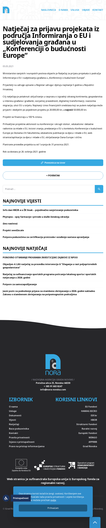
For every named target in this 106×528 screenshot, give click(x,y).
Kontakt (97, 9)
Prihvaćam (53, 508)
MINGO (93, 437)
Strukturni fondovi (86, 424)
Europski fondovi (88, 433)
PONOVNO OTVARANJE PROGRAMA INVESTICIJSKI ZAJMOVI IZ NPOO (40, 257)
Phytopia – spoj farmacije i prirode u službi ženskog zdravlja (36, 216)
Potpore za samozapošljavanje (20, 284)
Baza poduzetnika (19, 428)
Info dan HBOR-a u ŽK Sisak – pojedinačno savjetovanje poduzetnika (40, 210)
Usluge (75, 9)
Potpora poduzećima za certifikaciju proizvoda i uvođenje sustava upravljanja (46, 237)
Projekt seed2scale (13, 230)
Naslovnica (48, 9)
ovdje (53, 500)
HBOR (94, 419)
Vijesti (12, 419)
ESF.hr (94, 415)
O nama (63, 9)
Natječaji (14, 424)
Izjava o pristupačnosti (22, 441)
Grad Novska (90, 446)
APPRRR (93, 441)
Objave (86, 9)
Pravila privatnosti (19, 437)
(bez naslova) (10, 223)
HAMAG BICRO (89, 411)
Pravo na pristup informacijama (26, 446)
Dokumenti (15, 415)
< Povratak (53, 175)
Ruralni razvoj (89, 428)
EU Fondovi (91, 406)
